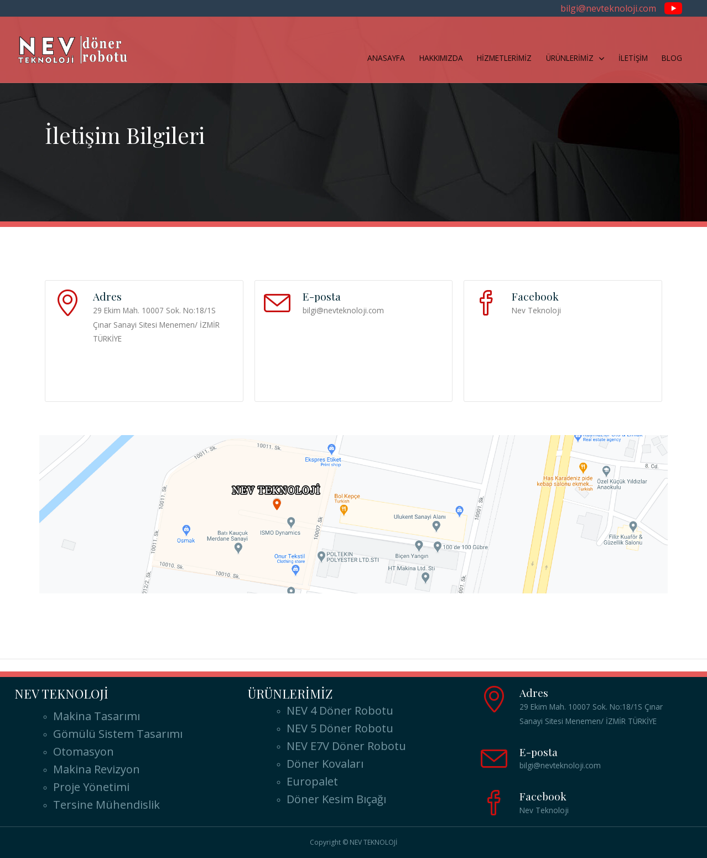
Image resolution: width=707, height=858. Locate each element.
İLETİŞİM (633, 58)
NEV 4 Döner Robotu (340, 710)
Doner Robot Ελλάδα (156, 648)
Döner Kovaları (325, 763)
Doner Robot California (634, 666)
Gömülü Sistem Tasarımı (118, 733)
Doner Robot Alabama (70, 666)
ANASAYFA (386, 58)
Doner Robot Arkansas (485, 666)
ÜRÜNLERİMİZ (570, 58)
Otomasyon (83, 751)
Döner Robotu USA (405, 648)
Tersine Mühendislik (106, 804)
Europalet (312, 781)
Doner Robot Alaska (208, 666)
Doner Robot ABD (283, 648)
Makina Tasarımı (96, 716)
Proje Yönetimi (91, 786)
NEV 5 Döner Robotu (340, 728)
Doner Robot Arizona (342, 666)
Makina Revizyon (96, 769)
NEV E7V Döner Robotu (346, 745)
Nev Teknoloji (536, 310)
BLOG (672, 58)
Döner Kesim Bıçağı (336, 799)
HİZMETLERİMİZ (504, 58)
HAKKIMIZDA (441, 58)
